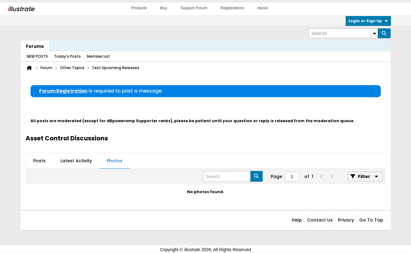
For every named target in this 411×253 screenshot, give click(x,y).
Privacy (346, 220)
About (262, 8)
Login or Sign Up (368, 20)
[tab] (39, 161)
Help (297, 220)
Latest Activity (76, 161)
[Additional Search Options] (374, 33)
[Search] (343, 33)
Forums (35, 46)
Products (139, 8)
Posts (39, 161)
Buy (163, 8)
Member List (98, 56)
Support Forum (194, 8)
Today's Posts (67, 56)
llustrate (20, 9)
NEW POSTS (37, 56)
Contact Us (320, 220)
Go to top (371, 220)
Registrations (232, 8)
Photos (114, 161)
